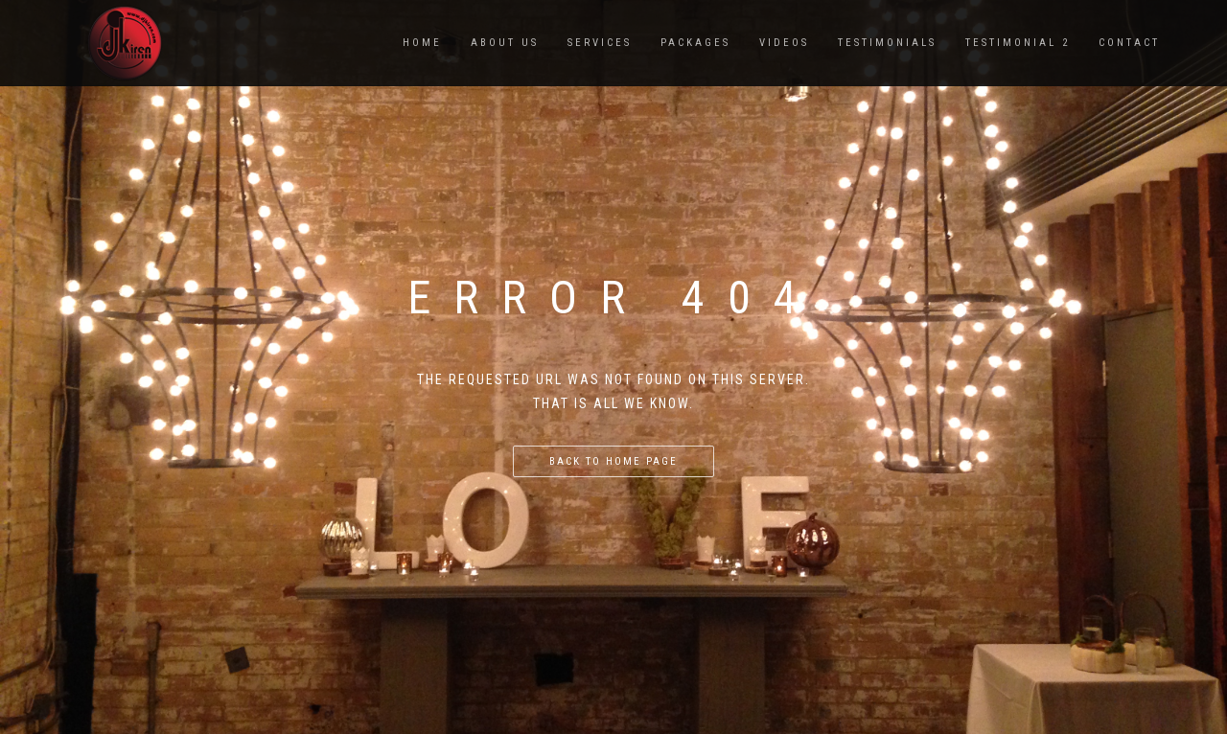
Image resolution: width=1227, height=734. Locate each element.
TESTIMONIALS (887, 42)
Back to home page (613, 461)
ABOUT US (505, 42)
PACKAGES (695, 42)
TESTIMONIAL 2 (1017, 42)
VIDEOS (784, 42)
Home (422, 42)
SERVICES (599, 42)
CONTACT (1129, 42)
